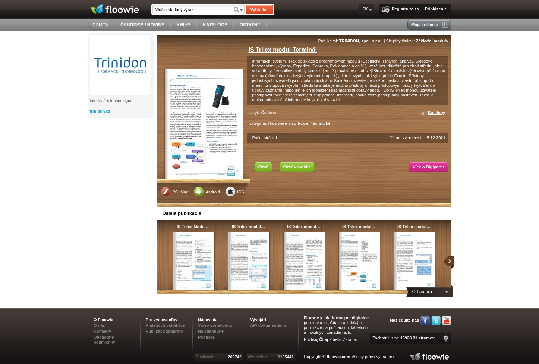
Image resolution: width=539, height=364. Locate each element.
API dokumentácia (268, 325)
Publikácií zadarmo (164, 331)
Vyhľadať (259, 9)
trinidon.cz (100, 111)
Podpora (206, 337)
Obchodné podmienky (104, 339)
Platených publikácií (165, 325)
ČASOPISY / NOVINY (142, 25)
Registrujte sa (400, 9)
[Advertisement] (121, 148)
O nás (99, 325)
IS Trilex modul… (248, 226)
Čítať (263, 167)
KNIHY (183, 25)
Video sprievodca (215, 325)
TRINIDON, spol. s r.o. (361, 41)
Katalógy (436, 112)
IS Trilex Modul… (193, 226)
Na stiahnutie (211, 331)
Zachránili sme (403, 338)
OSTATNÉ (250, 25)
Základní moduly (432, 41)
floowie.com (338, 356)
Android (207, 191)
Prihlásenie (436, 9)
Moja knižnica (429, 25)
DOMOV (100, 25)
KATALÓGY (215, 25)
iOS (235, 191)
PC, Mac (174, 191)
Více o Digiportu (428, 167)
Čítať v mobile (297, 167)
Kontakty (102, 331)
